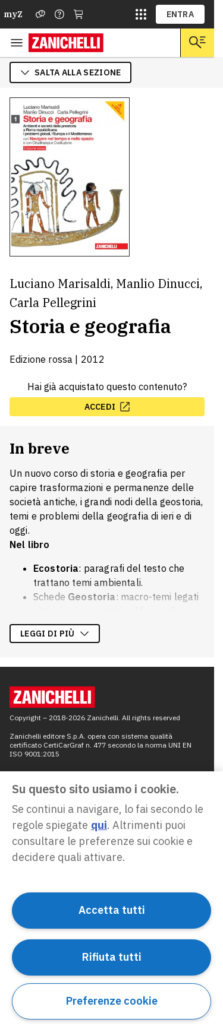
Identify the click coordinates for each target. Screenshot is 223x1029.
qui (99, 825)
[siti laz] (141, 14)
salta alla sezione (70, 72)
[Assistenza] (40, 14)
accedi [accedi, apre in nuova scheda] (107, 406)
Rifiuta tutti (112, 957)
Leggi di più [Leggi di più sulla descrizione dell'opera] (54, 633)
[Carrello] (78, 14)
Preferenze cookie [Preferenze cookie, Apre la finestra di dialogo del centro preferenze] (112, 1001)
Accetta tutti (111, 910)
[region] (111, 900)
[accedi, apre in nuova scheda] (107, 406)
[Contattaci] (59, 14)
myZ (13, 14)
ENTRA (180, 14)
